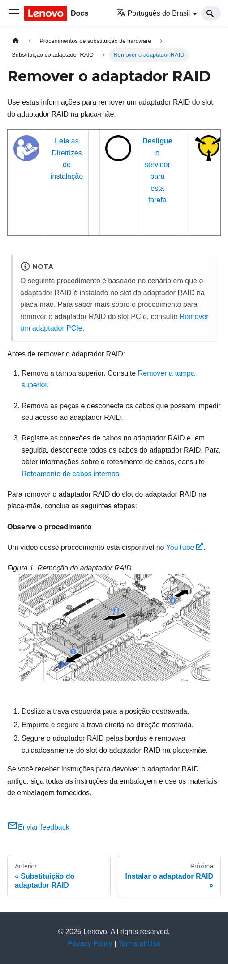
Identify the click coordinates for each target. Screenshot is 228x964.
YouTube (185, 547)
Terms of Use (139, 943)
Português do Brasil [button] (153, 13)
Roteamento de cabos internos (70, 474)
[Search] (211, 13)
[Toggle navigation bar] (14, 13)
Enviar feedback (38, 827)
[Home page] (15, 41)
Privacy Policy (90, 943)
